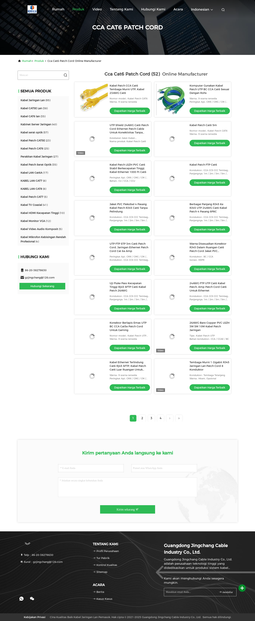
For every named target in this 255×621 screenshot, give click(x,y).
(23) (36, 140)
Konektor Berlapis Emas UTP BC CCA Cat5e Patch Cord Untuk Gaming (128, 326)
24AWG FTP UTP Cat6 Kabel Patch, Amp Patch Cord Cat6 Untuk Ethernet (208, 287)
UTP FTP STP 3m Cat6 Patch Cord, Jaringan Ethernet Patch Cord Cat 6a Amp (129, 247)
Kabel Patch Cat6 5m (203, 125)
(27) (39, 156)
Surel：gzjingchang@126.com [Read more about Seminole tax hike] (41, 562)
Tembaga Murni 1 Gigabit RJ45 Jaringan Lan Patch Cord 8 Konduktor (209, 366)
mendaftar (226, 592)
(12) (36, 221)
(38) (34, 108)
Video (97, 9)
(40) (39, 124)
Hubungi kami (153, 9)
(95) (35, 100)
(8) (33, 180)
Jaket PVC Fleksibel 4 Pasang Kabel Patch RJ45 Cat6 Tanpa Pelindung (129, 208)
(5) (34, 197)
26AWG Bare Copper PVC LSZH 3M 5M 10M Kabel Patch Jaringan (210, 326)
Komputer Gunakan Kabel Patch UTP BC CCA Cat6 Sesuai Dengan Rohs (209, 89)
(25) (35, 148)
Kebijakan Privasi (34, 617)
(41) (34, 205)
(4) (43, 239)
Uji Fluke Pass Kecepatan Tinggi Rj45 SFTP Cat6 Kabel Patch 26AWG (128, 287)
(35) (33, 116)
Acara (178, 9)
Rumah (58, 9)
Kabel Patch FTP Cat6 (203, 164)
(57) (34, 132)
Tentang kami (121, 9)
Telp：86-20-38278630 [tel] (36, 555)
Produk (78, 9)
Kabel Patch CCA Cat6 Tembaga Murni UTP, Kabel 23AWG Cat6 (127, 89)
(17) (34, 172)
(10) (43, 213)
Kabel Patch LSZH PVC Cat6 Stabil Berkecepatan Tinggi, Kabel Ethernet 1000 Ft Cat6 (128, 168)
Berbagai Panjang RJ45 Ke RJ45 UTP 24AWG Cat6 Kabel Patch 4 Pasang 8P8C (208, 208)
